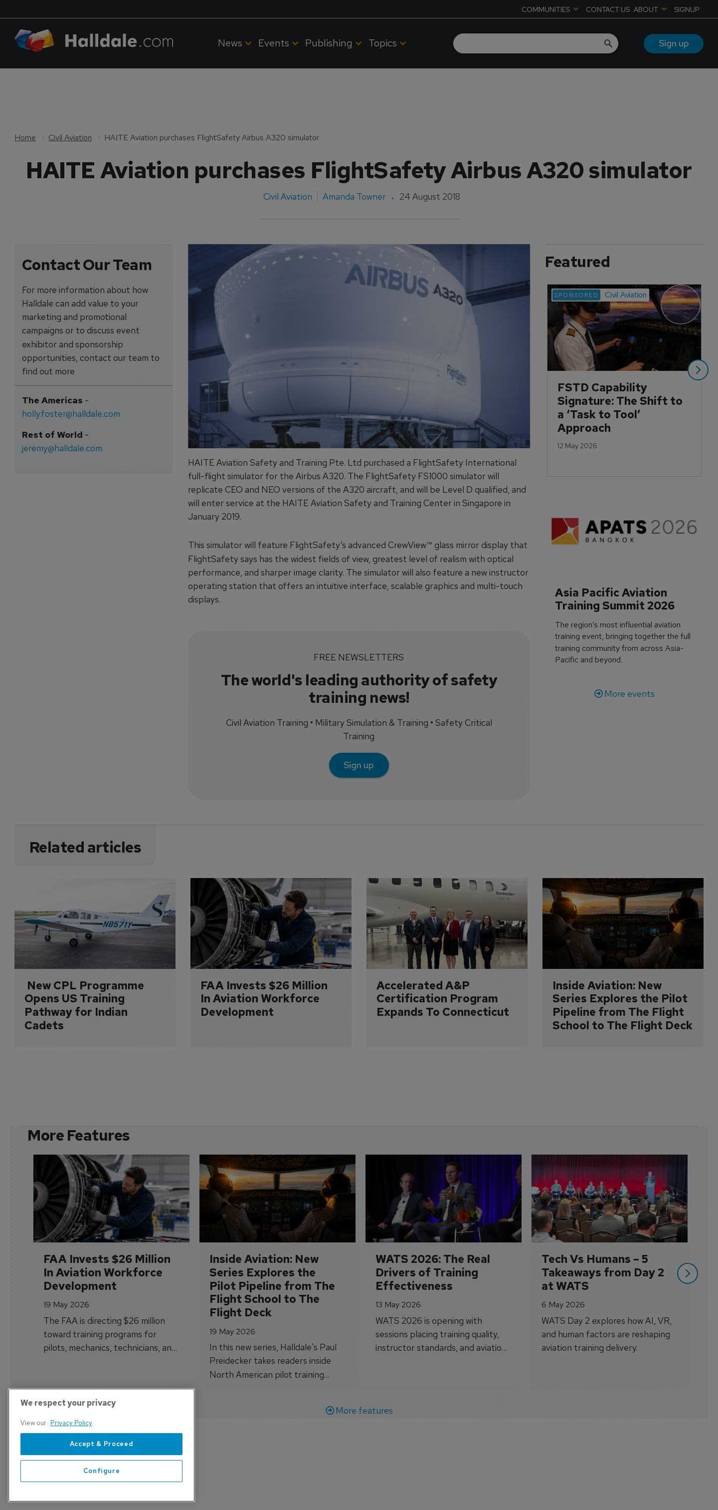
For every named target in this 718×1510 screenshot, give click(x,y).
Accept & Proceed (102, 1477)
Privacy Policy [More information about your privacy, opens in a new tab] (71, 1456)
